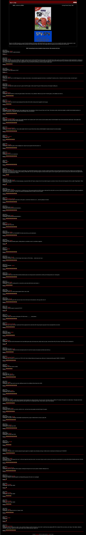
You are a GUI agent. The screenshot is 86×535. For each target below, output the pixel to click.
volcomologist (8, 467)
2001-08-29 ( (5, 382)
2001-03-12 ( (8, 475)
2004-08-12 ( (7, 207)
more (11, 51)
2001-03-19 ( (5, 449)
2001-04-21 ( (7, 416)
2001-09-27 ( (6, 373)
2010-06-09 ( (5, 84)
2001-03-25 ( (6, 441)
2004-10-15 (5, 198)
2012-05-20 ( (5, 58)
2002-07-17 (5, 323)
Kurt (6, 340)
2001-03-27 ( (6, 424)
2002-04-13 (5, 357)
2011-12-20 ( (6, 69)
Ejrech (6, 144)
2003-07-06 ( (6, 232)
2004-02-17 (5, 223)
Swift (6, 92)
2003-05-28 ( (7, 257)
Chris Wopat (37, 534)
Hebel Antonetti (8, 109)
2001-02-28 (5, 517)
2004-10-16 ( (8, 180)
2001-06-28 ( (6, 398)
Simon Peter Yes (8, 323)
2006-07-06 (5, 144)
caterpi (6, 484)
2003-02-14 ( (7, 265)
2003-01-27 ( (6, 282)
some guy (7, 526)
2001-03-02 (5, 484)
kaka (6, 153)
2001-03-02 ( (5, 509)
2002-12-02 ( (6, 298)
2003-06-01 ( (5, 248)
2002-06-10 (5, 340)
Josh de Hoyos (8, 357)
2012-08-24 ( (6, 51)
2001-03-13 (5, 467)
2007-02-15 (5, 100)
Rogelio (6, 136)
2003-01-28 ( (6, 273)
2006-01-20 (5, 153)
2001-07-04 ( (7, 390)
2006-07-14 (5, 136)
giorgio (6, 223)
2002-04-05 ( (5, 365)
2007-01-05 (5, 109)
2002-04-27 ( (7, 348)
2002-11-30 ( (5, 307)
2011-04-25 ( (5, 77)
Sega (48, 534)
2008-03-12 (5, 92)
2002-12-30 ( (6, 290)
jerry (6, 517)
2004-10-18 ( (7, 169)
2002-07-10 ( (7, 332)
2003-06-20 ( (6, 240)
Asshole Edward (8, 198)
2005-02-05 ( (5, 161)
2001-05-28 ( (7, 408)
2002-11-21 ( (6, 315)
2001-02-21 (5, 526)
